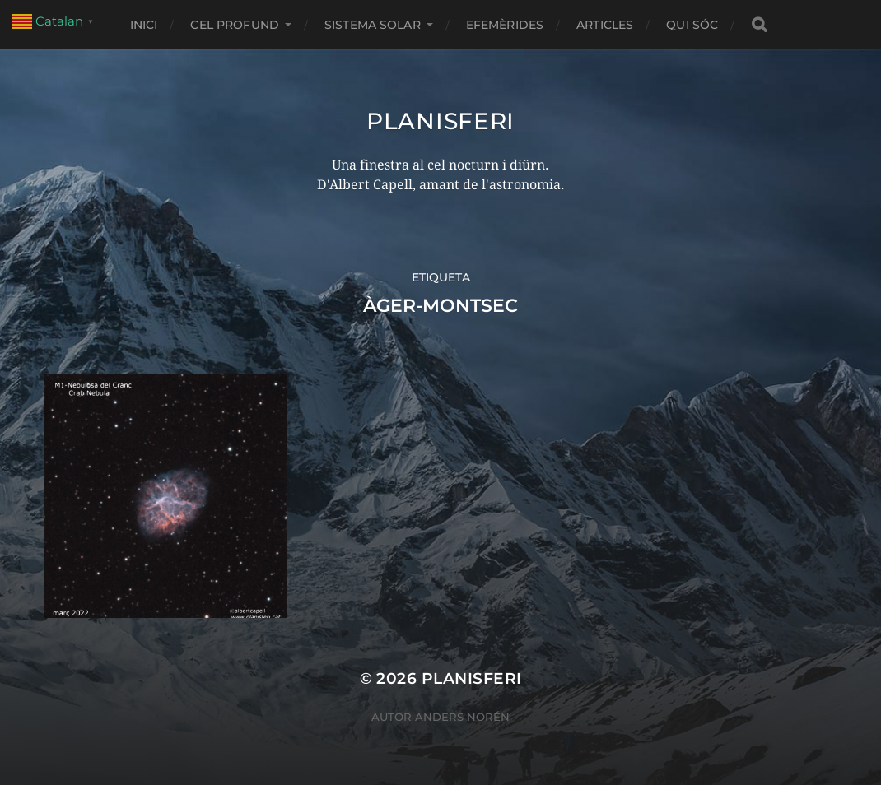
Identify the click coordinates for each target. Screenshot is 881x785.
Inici (144, 24)
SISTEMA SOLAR (372, 24)
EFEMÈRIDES (504, 24)
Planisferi (440, 121)
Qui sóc (692, 24)
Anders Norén (462, 716)
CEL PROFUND (234, 24)
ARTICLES (604, 24)
